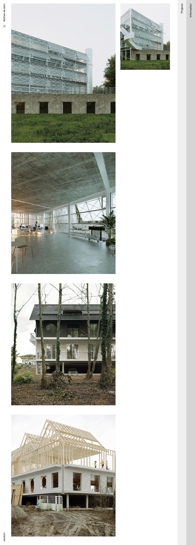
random (4, 537)
